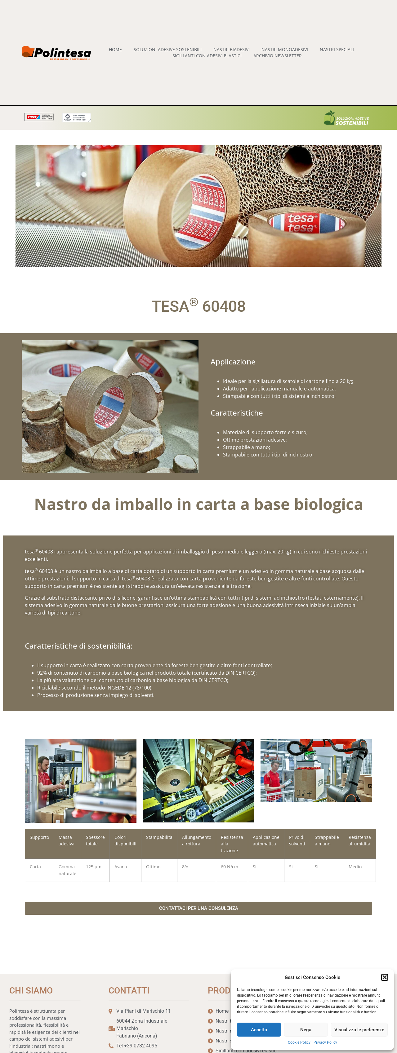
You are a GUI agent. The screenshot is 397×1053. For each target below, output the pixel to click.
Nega (305, 1030)
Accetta (259, 1030)
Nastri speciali (337, 49)
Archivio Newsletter (277, 56)
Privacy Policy (325, 1042)
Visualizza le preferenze (359, 1030)
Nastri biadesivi (231, 49)
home (115, 49)
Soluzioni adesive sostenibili (168, 49)
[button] (384, 977)
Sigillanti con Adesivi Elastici (207, 56)
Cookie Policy (299, 1042)
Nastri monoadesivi (284, 49)
